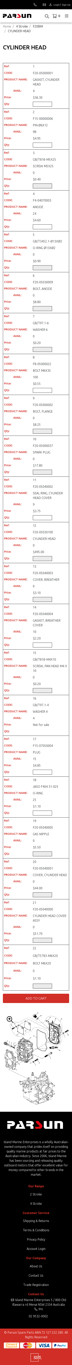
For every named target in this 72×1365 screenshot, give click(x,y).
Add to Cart (36, 998)
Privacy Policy (36, 1239)
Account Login (36, 1248)
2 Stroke (36, 1194)
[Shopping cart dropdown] (57, 16)
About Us (36, 1266)
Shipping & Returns (36, 1221)
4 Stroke (36, 1203)
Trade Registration (36, 1285)
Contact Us (36, 1275)
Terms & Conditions (36, 1230)
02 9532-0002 (38, 1316)
